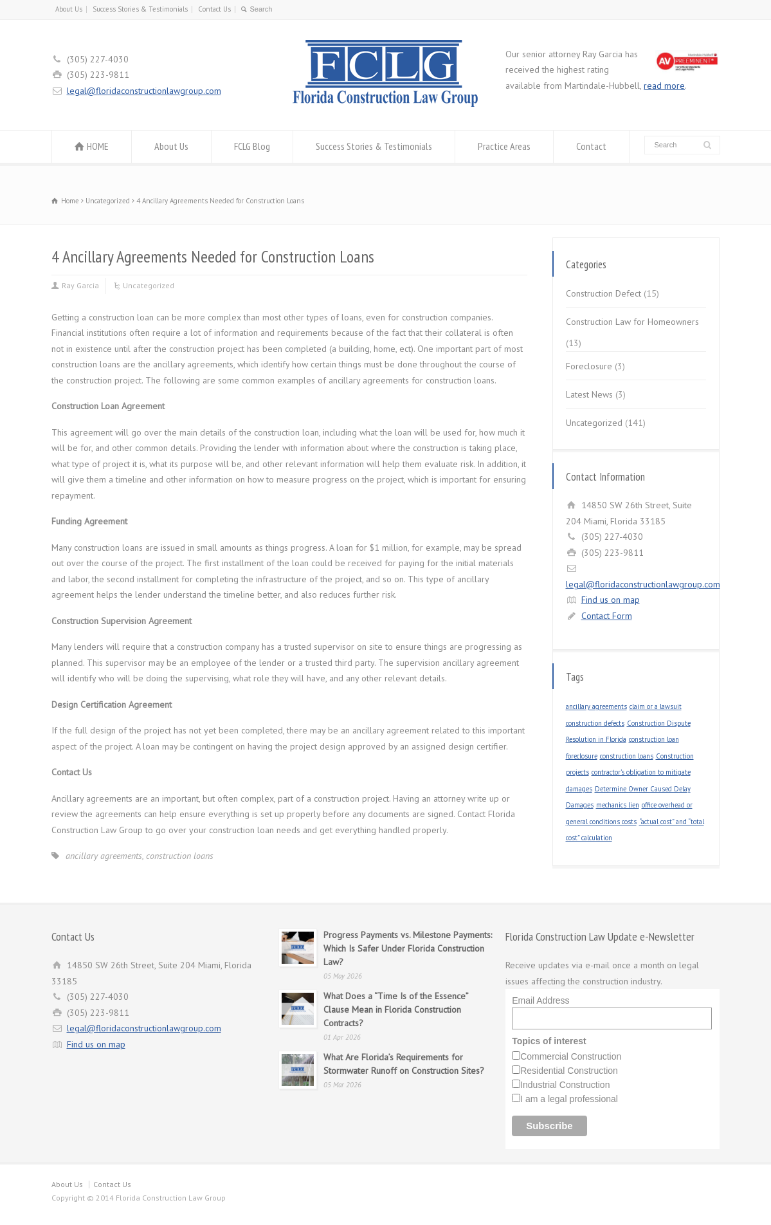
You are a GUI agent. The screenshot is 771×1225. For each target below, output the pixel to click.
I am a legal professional (569, 1099)
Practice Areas (504, 146)
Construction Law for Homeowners (632, 321)
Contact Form (606, 616)
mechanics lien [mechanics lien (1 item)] (617, 804)
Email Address (540, 1000)
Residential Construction (569, 1070)
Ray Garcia (80, 285)
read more (664, 85)
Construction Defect (603, 293)
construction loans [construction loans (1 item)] (626, 755)
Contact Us (214, 9)
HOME (98, 146)
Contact (591, 146)
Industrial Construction (565, 1085)
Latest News (589, 394)
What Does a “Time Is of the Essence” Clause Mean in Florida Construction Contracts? (395, 1009)
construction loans (179, 855)
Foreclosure (589, 366)
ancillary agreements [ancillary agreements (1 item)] (596, 706)
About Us (68, 9)
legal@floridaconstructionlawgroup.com (144, 91)
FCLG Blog (252, 146)
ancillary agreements (104, 855)
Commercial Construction (570, 1056)
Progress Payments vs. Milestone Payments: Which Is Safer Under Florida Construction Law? (407, 948)
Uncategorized (148, 285)
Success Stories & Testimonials (140, 9)
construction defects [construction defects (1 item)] (595, 723)
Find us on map (610, 599)
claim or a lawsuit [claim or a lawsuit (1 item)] (656, 706)
